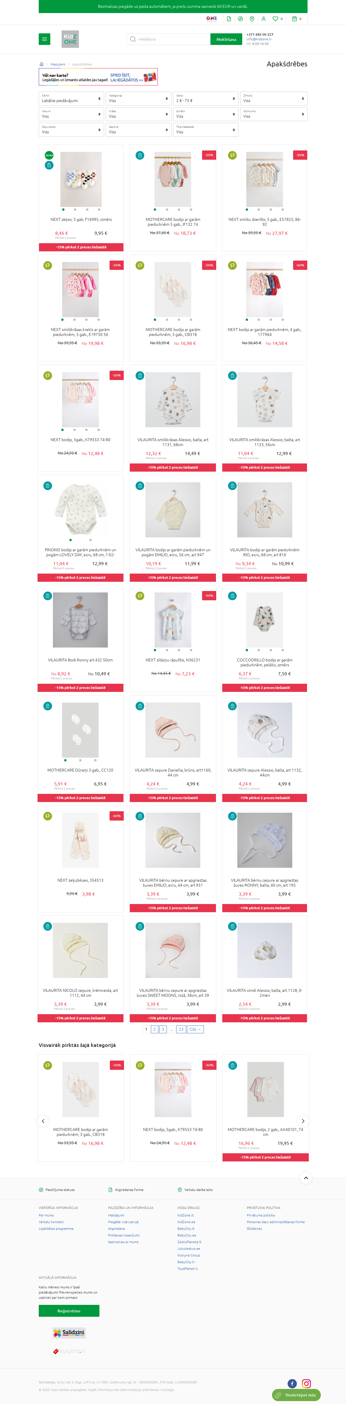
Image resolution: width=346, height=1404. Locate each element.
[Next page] (195, 1029)
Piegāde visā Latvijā (123, 1222)
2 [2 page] (154, 1029)
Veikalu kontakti (51, 1222)
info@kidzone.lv (259, 39)
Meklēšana (226, 39)
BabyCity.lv (186, 1262)
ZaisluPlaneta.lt (189, 1242)
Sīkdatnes (254, 1229)
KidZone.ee (186, 1222)
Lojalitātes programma (56, 1229)
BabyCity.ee (186, 1235)
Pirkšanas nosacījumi (124, 1235)
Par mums (46, 1215)
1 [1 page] (146, 1029)
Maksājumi (116, 1215)
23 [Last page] (181, 1029)
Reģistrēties (69, 1310)
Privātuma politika (261, 1215)
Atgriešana (116, 1229)
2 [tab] (75, 209)
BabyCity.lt (186, 1229)
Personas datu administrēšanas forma (276, 1222)
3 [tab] (87, 209)
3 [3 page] (163, 1029)
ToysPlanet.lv (187, 1269)
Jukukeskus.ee (188, 1249)
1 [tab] (63, 209)
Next (303, 1121)
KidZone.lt (185, 1215)
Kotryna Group (188, 1255)
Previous (43, 1121)
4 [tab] (99, 209)
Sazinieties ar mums (123, 1242)
